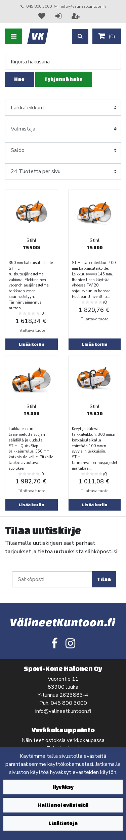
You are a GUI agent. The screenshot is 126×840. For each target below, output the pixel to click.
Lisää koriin (31, 344)
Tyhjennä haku (63, 79)
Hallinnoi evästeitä (63, 805)
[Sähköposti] (52, 579)
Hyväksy (63, 787)
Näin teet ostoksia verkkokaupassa (63, 740)
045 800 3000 (39, 6)
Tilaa (104, 579)
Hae (19, 79)
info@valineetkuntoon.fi (83, 6)
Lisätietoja (63, 823)
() (106, 36)
